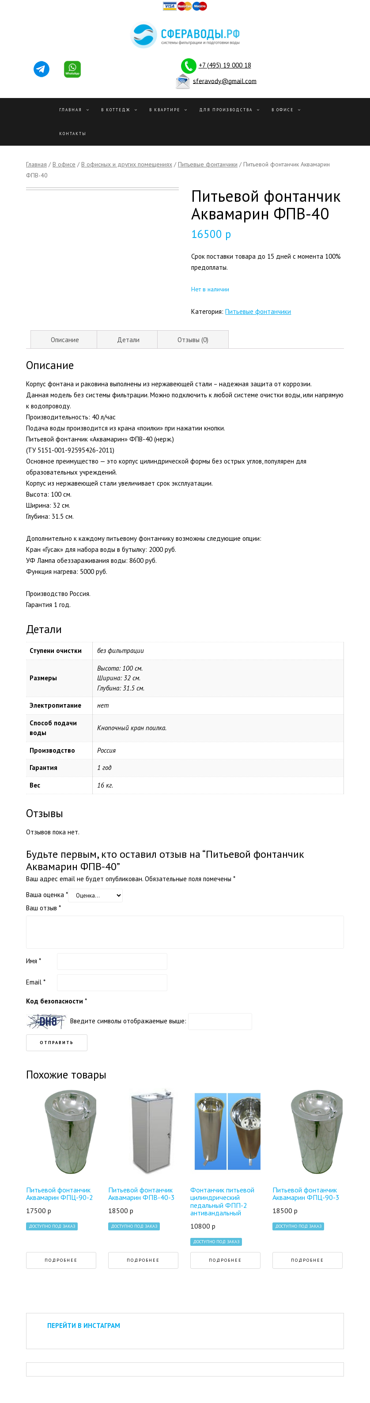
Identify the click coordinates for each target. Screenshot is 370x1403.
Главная (70, 109)
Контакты (73, 133)
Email (35, 982)
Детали (128, 340)
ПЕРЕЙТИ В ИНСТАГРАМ (83, 1325)
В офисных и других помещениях (126, 164)
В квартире (164, 109)
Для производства (226, 109)
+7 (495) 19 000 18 (225, 65)
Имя (33, 961)
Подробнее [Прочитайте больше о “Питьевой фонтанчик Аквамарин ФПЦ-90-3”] (307, 1260)
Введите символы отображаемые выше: (128, 1021)
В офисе (283, 109)
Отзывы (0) (192, 340)
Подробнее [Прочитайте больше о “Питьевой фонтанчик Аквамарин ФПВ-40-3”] (143, 1260)
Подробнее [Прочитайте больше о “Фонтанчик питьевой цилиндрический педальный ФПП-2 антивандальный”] (225, 1260)
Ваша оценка (47, 894)
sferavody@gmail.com (225, 80)
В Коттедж (115, 109)
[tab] (64, 339)
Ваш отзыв (43, 908)
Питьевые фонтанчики (208, 164)
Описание (65, 340)
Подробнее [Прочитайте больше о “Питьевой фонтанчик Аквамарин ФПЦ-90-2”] (61, 1260)
